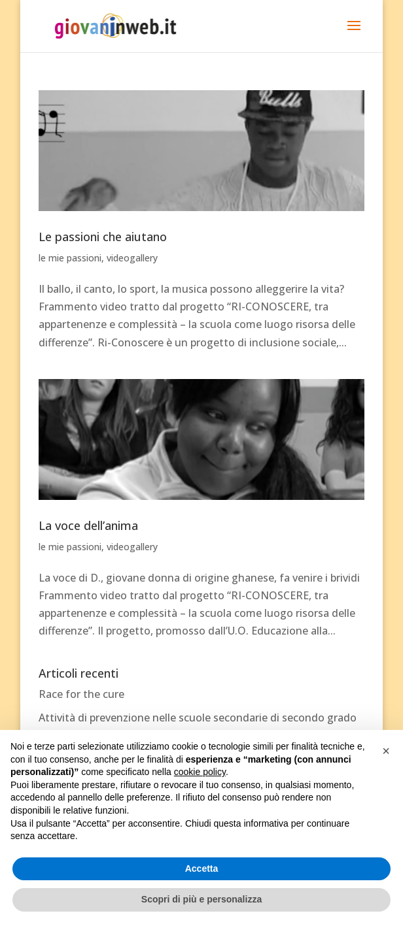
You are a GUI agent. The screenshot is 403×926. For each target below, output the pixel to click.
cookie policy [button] (200, 772)
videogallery (132, 258)
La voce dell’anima (88, 525)
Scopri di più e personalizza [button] (201, 899)
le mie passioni (70, 258)
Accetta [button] (202, 868)
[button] (386, 750)
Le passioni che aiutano (103, 236)
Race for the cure (81, 694)
